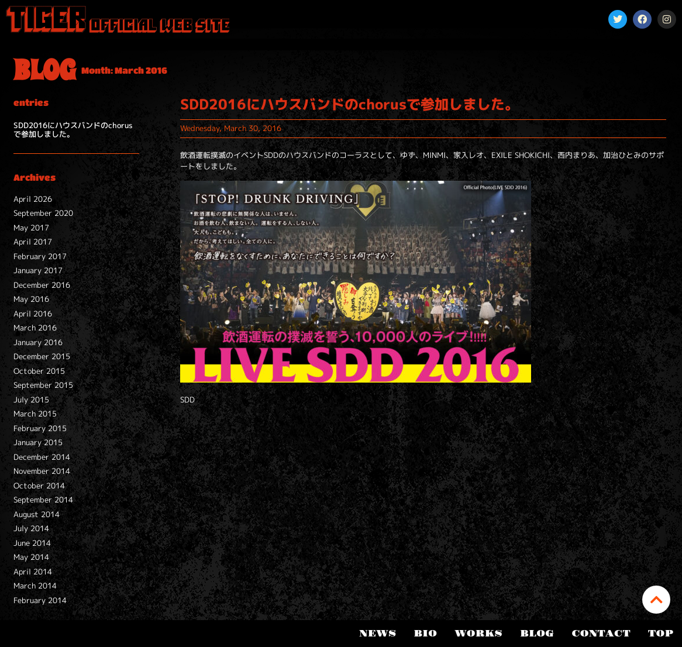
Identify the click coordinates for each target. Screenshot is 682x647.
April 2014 (32, 571)
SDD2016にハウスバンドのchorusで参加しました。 (73, 130)
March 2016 (35, 327)
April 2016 (32, 313)
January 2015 (38, 442)
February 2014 (40, 600)
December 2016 (41, 285)
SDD (187, 399)
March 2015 (35, 413)
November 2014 (41, 471)
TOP (660, 633)
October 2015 (39, 371)
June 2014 (32, 543)
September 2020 (43, 213)
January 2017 (38, 270)
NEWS (377, 633)
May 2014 (31, 557)
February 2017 (40, 256)
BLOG (537, 633)
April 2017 (32, 241)
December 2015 (41, 356)
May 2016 (31, 299)
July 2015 (31, 399)
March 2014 (35, 585)
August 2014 (36, 514)
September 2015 (43, 385)
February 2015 (40, 428)
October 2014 (39, 485)
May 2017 (31, 227)
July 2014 (31, 528)
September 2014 (43, 499)
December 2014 (41, 457)
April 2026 (32, 199)
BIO (425, 633)
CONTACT (601, 633)
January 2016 (38, 342)
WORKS (478, 633)
